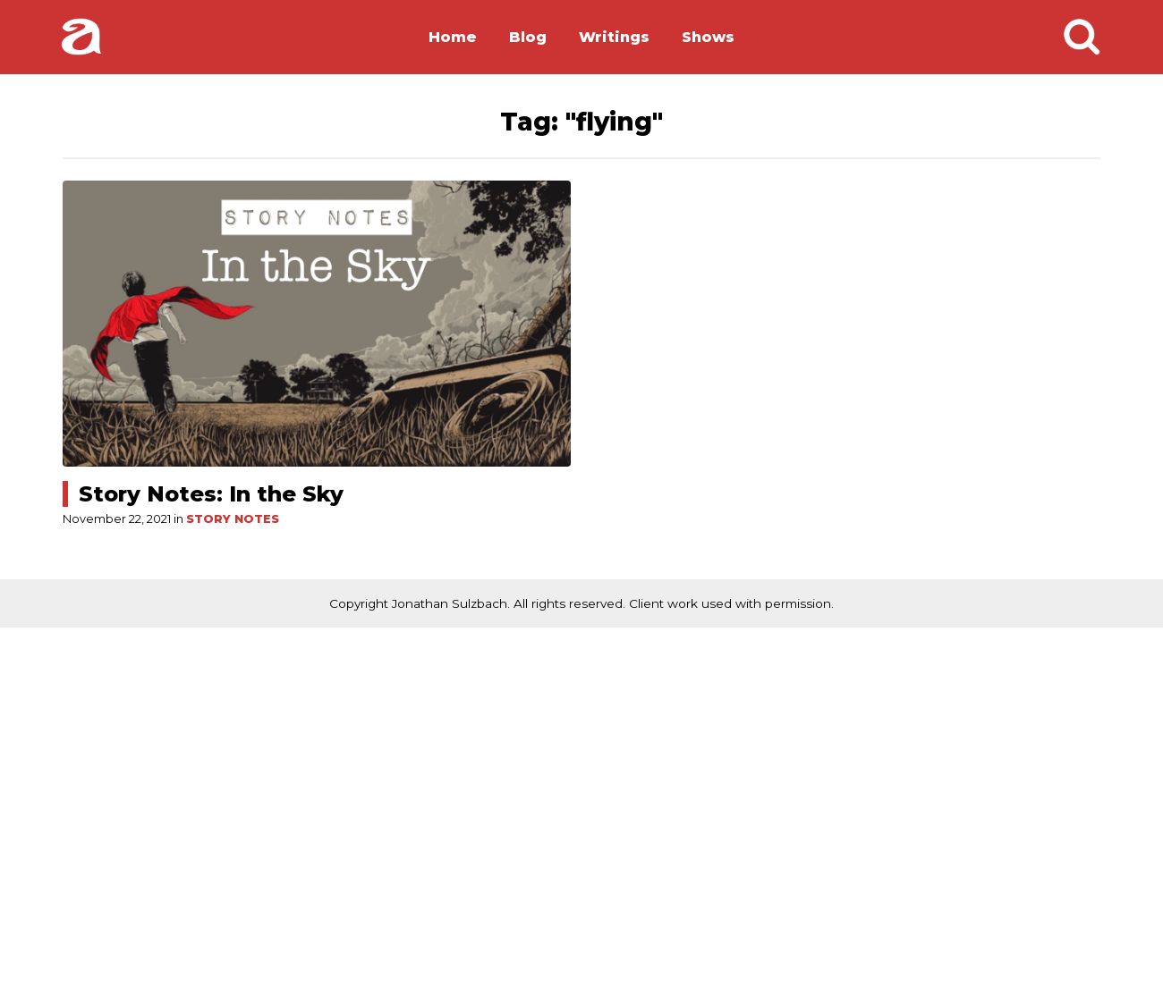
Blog (528, 37)
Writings (614, 37)
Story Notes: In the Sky (211, 494)
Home (453, 37)
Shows (708, 37)
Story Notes (232, 519)
